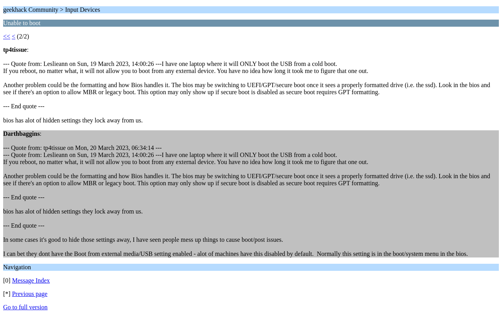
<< (6, 36)
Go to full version (25, 307)
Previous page (29, 293)
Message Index (31, 280)
